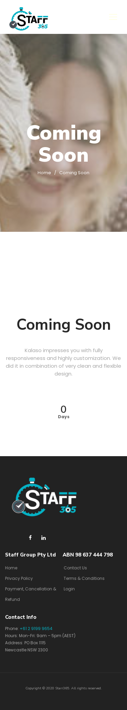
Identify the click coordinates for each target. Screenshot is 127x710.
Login (69, 589)
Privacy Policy (19, 578)
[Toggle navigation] (113, 17)
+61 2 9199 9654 (36, 628)
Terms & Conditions (84, 578)
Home (44, 172)
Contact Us (75, 568)
